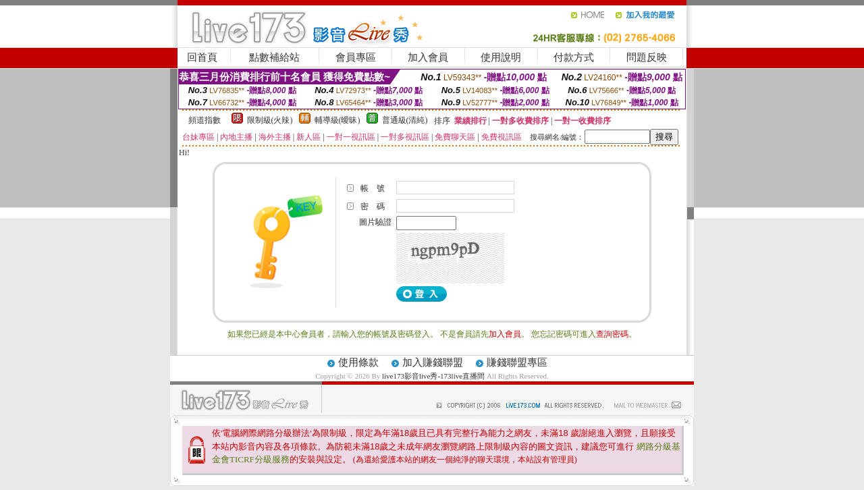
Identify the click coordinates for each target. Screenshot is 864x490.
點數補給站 (274, 57)
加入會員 (428, 57)
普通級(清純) (405, 120)
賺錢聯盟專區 (517, 362)
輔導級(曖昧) (337, 120)
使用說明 (501, 57)
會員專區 (355, 57)
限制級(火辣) (270, 120)
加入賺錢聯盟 (432, 362)
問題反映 (646, 57)
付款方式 (574, 57)
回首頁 (202, 57)
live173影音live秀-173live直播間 (433, 376)
